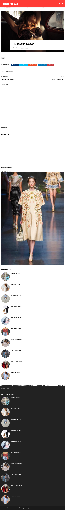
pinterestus (10, 3)
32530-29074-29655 (16, 361)
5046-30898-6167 (16, 295)
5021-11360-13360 (16, 317)
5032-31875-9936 (16, 328)
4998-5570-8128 (15, 273)
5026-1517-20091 (15, 284)
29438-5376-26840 (16, 339)
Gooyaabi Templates (26, 508)
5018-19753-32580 (16, 306)
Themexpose (10, 508)
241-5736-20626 (15, 372)
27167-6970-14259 (16, 350)
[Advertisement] (32, 118)
